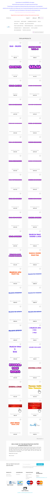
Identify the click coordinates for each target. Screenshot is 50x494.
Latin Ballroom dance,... (35, 338)
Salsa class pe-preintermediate (35, 75)
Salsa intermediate (15, 169)
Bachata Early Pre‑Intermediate (15, 131)
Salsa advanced (15, 244)
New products (9, 475)
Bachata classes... (15, 75)
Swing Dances (26, 28)
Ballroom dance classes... (15, 263)
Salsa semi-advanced (15, 225)
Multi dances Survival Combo (15, 432)
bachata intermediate (35, 150)
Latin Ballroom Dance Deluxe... (15, 282)
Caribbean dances (32, 21)
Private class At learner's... (15, 414)
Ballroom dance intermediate (15, 301)
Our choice (17, 21)
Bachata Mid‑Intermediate (35, 131)
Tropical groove (26, 30)
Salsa (39, 21)
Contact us (8, 18)
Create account (29, 477)
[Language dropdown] (28, 18)
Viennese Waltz (18, 28)
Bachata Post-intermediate (35, 169)
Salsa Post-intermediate (15, 188)
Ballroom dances (29, 23)
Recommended (17, 30)
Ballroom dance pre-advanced (15, 319)
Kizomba (22, 23)
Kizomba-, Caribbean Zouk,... (34, 357)
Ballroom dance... (35, 282)
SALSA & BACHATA (39, 25)
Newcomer (23, 21)
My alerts (27, 478)
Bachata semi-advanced (34, 206)
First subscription (18, 25)
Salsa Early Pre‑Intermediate (34, 112)
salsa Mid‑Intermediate (15, 150)
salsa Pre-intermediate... (15, 112)
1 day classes (34, 28)
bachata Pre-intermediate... (35, 93)
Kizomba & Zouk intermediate (34, 376)
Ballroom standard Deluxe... (35, 263)
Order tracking (28, 474)
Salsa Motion (15, 93)
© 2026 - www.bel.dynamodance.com (25, 492)
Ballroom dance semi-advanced (35, 319)
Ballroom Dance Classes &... (15, 357)
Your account (29, 472)
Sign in (27, 475)
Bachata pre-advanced (35, 188)
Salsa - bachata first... (15, 56)
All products (40, 438)
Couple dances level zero (35, 56)
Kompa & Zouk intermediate (15, 395)
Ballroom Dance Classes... (35, 244)
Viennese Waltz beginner (35, 395)
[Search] (38, 32)
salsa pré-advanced (15, 206)
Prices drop (8, 474)
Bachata (16, 23)
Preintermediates (29, 25)
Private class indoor (35, 414)
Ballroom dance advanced (15, 338)
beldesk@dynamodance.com (41, 477)
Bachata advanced (34, 225)
